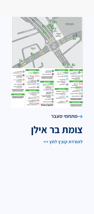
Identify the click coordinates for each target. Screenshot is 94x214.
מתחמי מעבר (67, 116)
